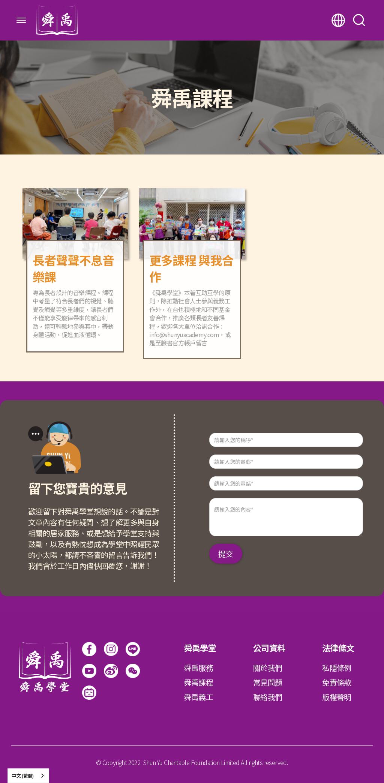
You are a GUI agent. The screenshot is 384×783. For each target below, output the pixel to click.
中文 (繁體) (23, 775)
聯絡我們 (267, 697)
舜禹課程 (198, 682)
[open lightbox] (133, 671)
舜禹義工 (198, 697)
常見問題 (267, 682)
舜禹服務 (198, 667)
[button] (21, 20)
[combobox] (28, 775)
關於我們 (267, 667)
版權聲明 (336, 697)
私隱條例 (336, 667)
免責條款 (336, 682)
